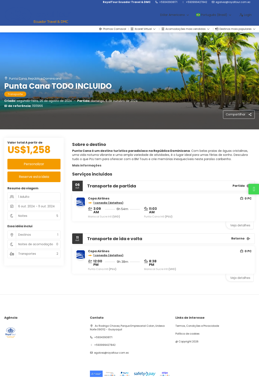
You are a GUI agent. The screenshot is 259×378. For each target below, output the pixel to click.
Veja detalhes (240, 225)
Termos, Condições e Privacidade (197, 326)
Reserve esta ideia (34, 176)
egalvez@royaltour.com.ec (233, 2)
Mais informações (86, 165)
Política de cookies (187, 333)
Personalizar (34, 164)
